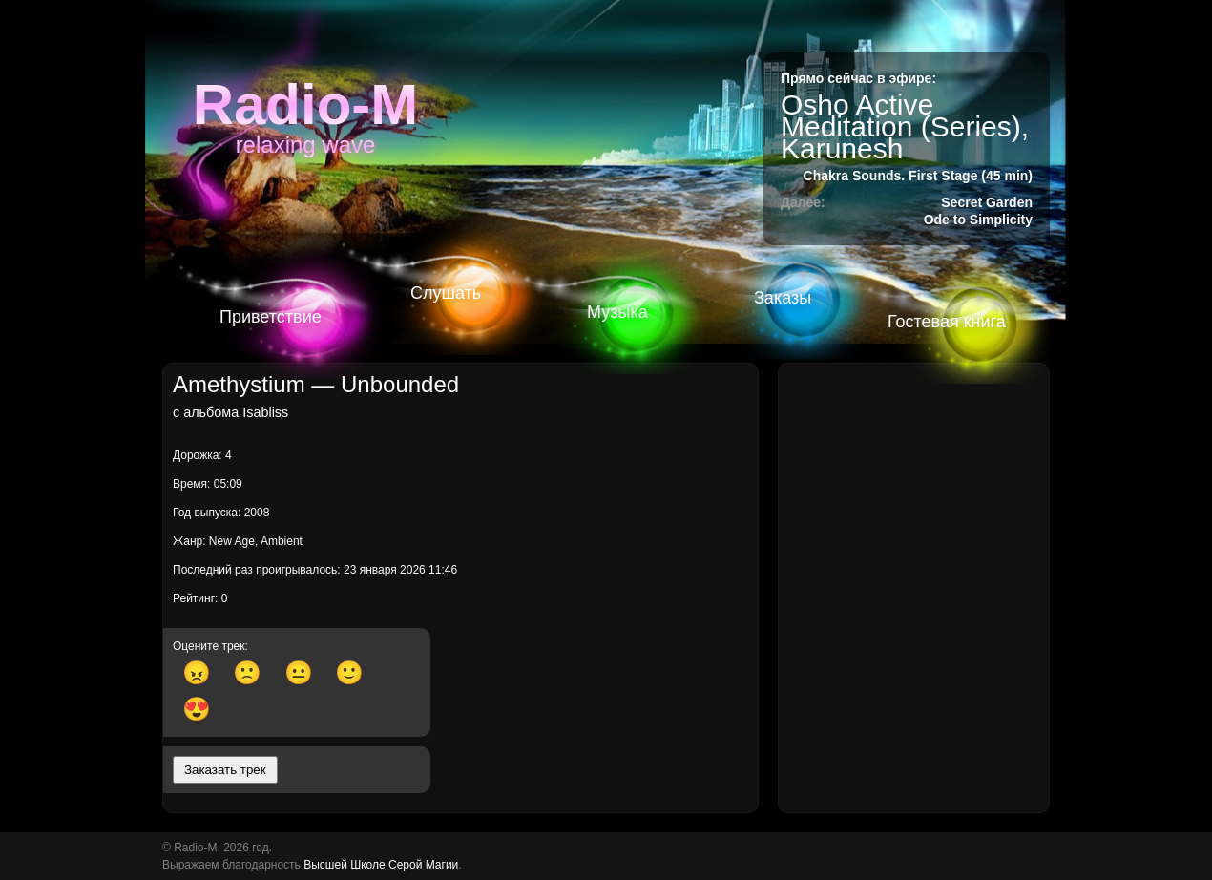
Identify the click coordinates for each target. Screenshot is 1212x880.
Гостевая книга (947, 321)
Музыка (617, 312)
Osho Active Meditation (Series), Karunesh (905, 126)
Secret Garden (987, 202)
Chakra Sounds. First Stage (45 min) (918, 175)
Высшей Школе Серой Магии (380, 864)
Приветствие (270, 316)
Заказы (782, 297)
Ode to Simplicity (978, 219)
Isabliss (265, 412)
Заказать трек (225, 770)
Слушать (445, 293)
